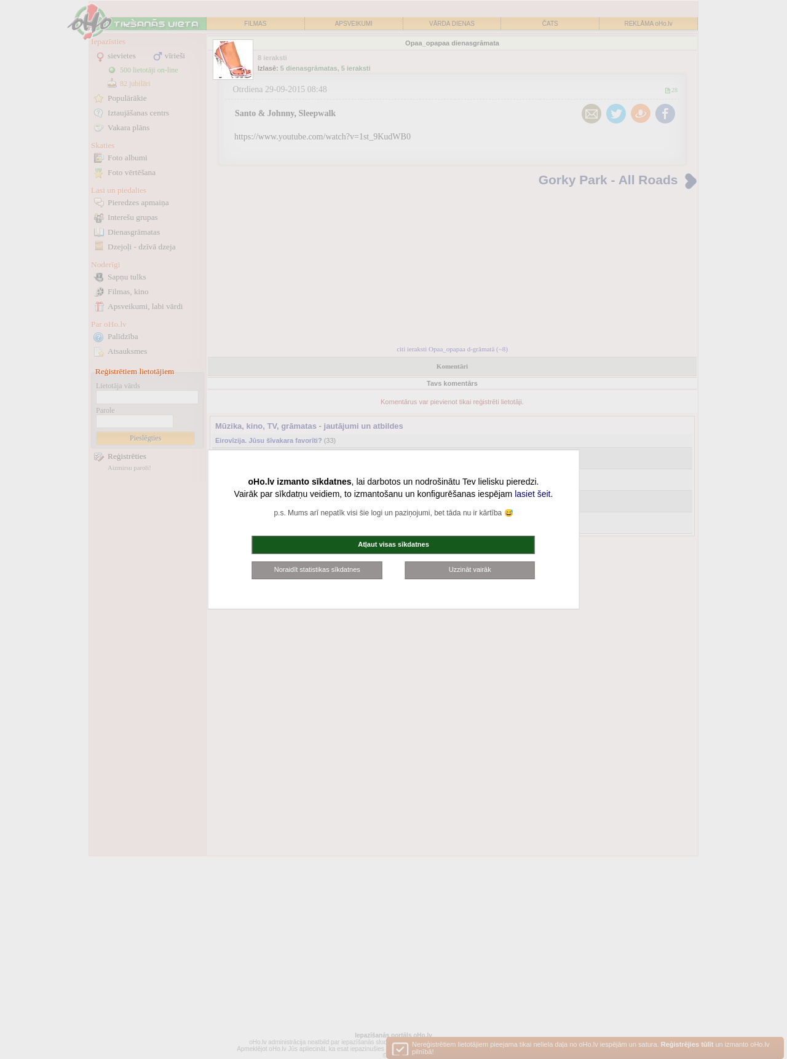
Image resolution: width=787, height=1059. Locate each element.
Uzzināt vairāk (470, 569)
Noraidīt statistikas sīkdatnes (317, 569)
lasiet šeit (532, 494)
